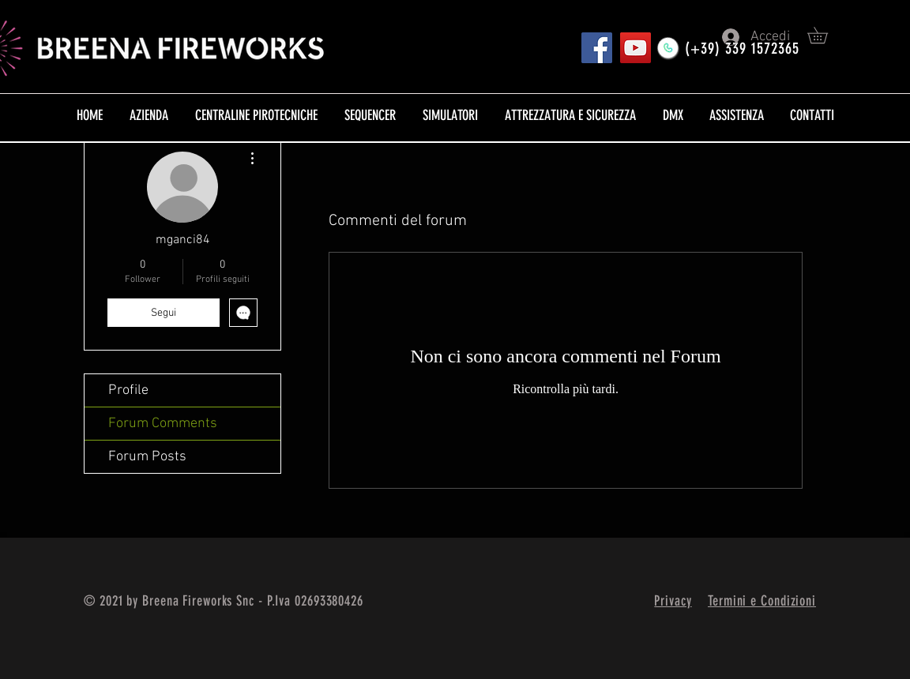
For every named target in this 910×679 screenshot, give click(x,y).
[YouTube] (635, 47)
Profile (128, 390)
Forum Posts (147, 456)
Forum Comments (162, 423)
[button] (825, 35)
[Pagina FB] (596, 47)
